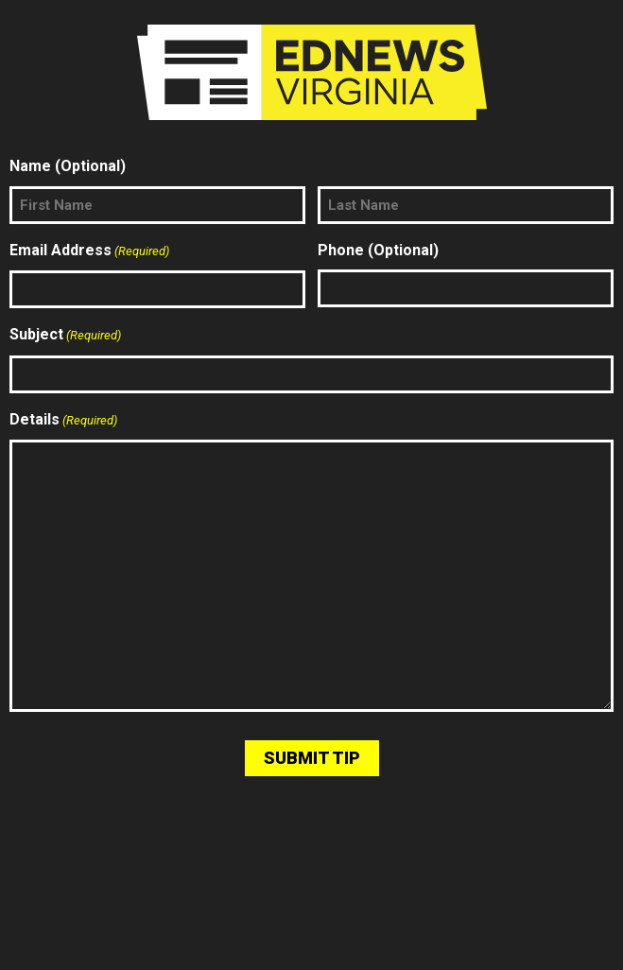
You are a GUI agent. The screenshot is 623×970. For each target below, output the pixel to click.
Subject (65, 336)
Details (63, 421)
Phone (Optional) (378, 250)
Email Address (89, 252)
